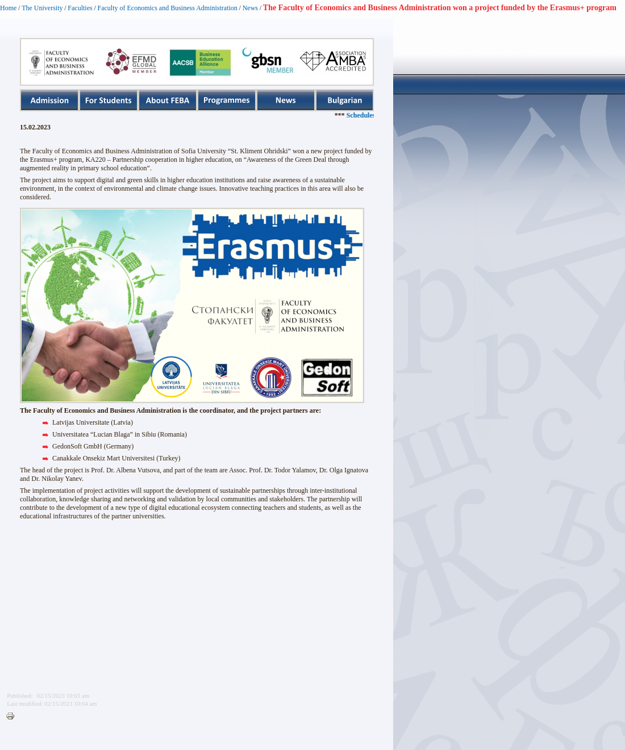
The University (42, 8)
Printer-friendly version (13, 716)
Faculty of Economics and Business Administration (168, 8)
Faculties (80, 8)
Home (8, 8)
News (250, 8)
